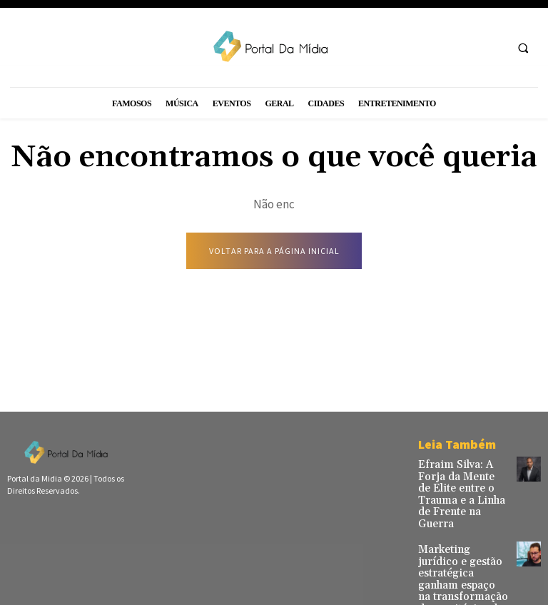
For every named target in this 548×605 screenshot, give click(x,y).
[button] (523, 48)
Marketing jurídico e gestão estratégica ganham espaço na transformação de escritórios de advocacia (459, 551)
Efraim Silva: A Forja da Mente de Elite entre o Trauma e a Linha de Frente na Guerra (459, 484)
